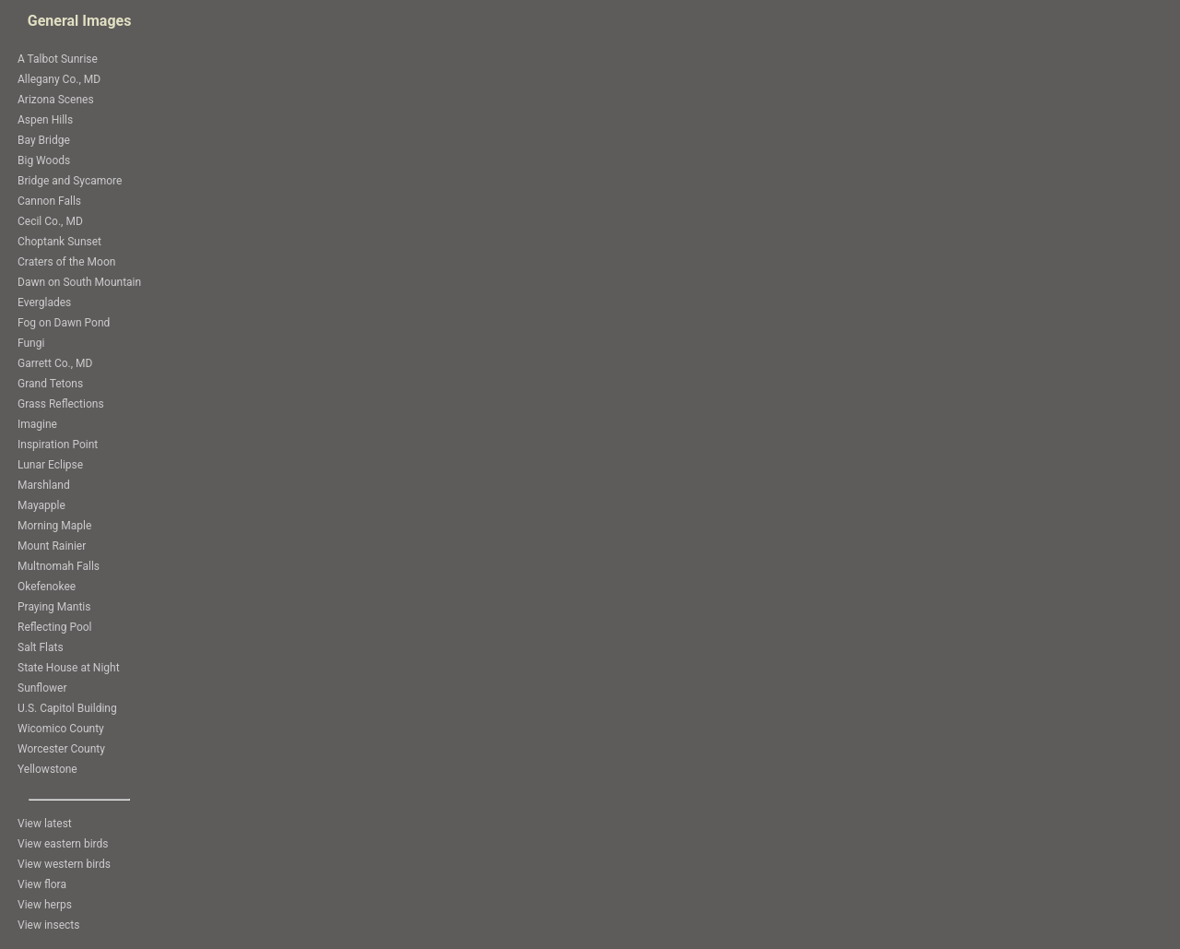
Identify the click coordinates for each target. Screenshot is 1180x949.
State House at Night (69, 667)
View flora (42, 884)
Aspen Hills (45, 119)
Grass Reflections (61, 403)
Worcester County (61, 748)
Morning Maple (54, 525)
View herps (45, 904)
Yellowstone (47, 769)
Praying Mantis (54, 606)
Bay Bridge (44, 140)
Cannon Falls (49, 201)
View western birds (64, 864)
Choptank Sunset (59, 241)
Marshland (44, 485)
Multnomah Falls (59, 566)
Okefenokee (47, 586)
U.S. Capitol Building (67, 708)
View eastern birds (63, 843)
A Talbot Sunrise (58, 59)
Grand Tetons (50, 383)
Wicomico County (61, 728)
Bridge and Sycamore (70, 180)
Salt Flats (41, 647)
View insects (48, 925)
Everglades (44, 302)
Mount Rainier (52, 546)
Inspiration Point (58, 444)
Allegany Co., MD (59, 79)
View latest (45, 823)
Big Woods (44, 160)
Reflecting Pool (55, 627)
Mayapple (41, 505)
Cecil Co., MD (50, 221)
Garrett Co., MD (55, 363)
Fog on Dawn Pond (64, 322)
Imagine (37, 424)
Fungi (31, 343)
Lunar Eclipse (50, 464)
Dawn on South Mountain (79, 282)
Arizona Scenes (56, 99)
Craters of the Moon (66, 261)
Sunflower (42, 688)
